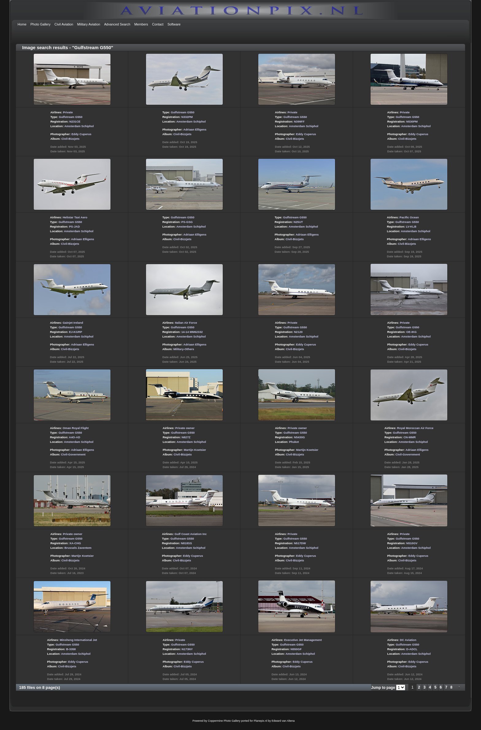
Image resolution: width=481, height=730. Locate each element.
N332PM (187, 117)
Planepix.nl (260, 720)
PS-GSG (187, 222)
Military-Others (183, 349)
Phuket (294, 441)
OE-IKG (411, 332)
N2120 (298, 332)
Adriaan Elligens (194, 129)
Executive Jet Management (303, 640)
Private (68, 112)
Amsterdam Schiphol (79, 126)
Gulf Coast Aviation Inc (191, 534)
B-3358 (70, 649)
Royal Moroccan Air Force (415, 428)
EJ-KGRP (75, 332)
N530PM (412, 121)
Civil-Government (73, 454)
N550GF (296, 649)
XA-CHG (75, 543)
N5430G (299, 437)
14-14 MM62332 (192, 332)
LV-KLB (411, 226)
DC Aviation (408, 640)
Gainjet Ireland (73, 322)
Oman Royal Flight (76, 428)
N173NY (187, 649)
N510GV (412, 543)
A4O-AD (74, 437)
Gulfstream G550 (71, 117)
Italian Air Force (186, 322)
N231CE (74, 121)
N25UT (298, 222)
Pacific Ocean (409, 217)
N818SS (186, 543)
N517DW (300, 543)
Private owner (184, 428)
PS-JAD (74, 226)
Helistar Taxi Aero (75, 217)
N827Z (186, 437)
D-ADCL (412, 649)
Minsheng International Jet (78, 640)
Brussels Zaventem (77, 547)
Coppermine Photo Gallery (224, 720)
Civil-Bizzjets (70, 138)
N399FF (299, 121)
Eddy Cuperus (81, 134)
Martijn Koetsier (195, 449)
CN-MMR (409, 437)
